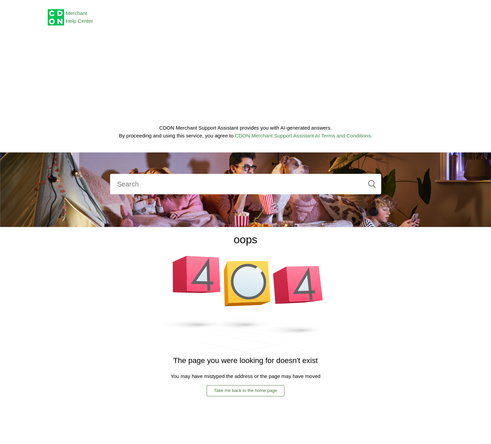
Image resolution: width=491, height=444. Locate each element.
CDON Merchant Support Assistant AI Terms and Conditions (303, 135)
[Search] (245, 184)
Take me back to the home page (245, 390)
